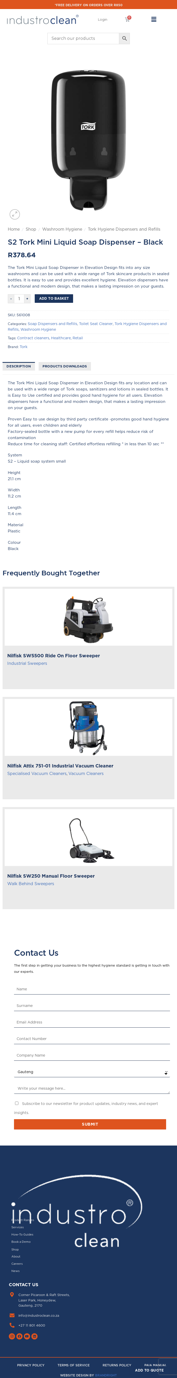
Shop (31, 229)
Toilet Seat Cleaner (96, 323)
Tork (23, 346)
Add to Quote (149, 1370)
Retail (78, 338)
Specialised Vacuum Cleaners (37, 773)
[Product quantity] (19, 298)
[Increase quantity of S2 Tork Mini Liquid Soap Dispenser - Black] (27, 298)
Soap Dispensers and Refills (52, 323)
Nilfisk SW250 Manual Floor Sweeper (51, 876)
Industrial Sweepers (27, 663)
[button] (102, 20)
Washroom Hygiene (62, 229)
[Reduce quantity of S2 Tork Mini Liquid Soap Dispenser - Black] (11, 298)
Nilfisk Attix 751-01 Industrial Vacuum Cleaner (60, 766)
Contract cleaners (33, 338)
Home (14, 229)
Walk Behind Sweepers (30, 883)
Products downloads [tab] (65, 366)
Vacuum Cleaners (86, 773)
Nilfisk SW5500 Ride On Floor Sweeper (53, 655)
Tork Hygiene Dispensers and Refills (124, 229)
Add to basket (54, 298)
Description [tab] (18, 366)
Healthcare (61, 338)
